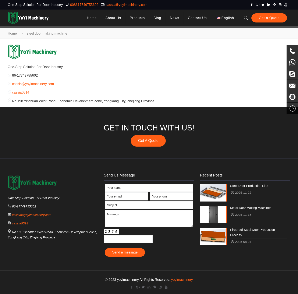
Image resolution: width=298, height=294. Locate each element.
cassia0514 (20, 92)
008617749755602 (84, 5)
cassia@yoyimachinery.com (127, 5)
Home (12, 33)
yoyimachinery (182, 279)
